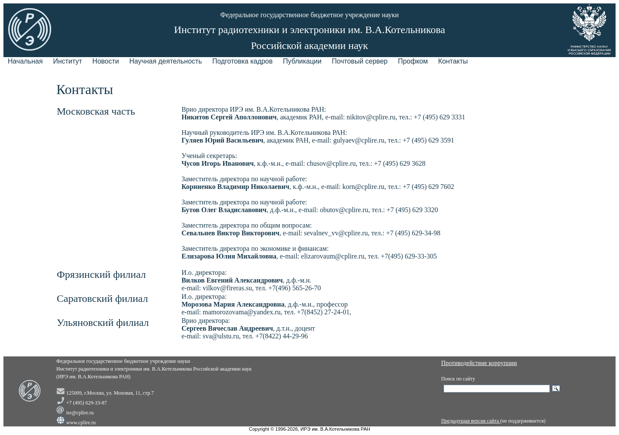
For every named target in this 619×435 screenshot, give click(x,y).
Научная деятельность (165, 61)
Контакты (453, 61)
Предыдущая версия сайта (470, 421)
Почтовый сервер (360, 61)
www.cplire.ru (81, 423)
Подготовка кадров (242, 61)
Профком (413, 61)
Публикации (302, 61)
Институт (67, 61)
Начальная (25, 61)
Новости (105, 61)
